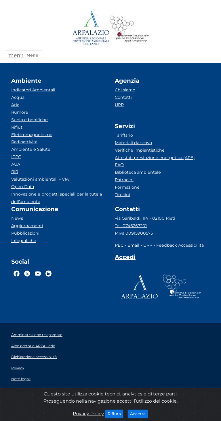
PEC (119, 245)
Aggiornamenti (27, 225)
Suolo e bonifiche (29, 119)
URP (119, 104)
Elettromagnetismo (31, 134)
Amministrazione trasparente (36, 335)
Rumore (19, 112)
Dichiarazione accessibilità (34, 357)
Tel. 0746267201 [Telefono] (131, 225)
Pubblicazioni (25, 233)
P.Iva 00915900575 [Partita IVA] (134, 233)
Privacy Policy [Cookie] (88, 413)
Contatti (123, 97)
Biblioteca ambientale (138, 172)
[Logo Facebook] (16, 273)
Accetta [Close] (139, 413)
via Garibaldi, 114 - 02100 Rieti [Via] (145, 218)
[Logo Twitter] (27, 273)
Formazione (127, 187)
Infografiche (23, 240)
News (17, 218)
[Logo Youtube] (38, 273)
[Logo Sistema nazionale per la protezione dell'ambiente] (130, 28)
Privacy (17, 368)
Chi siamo (125, 89)
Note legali (21, 379)
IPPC (16, 156)
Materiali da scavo (133, 142)
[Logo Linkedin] (48, 273)
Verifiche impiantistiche (140, 150)
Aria (15, 104)
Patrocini (124, 179)
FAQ (119, 164)
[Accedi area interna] (125, 258)
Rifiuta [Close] (115, 413)
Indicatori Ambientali (33, 89)
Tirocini (122, 194)
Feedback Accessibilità (180, 245)
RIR (14, 171)
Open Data (22, 186)
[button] (23, 55)
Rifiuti (17, 127)
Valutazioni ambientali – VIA (40, 179)
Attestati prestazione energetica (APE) (155, 157)
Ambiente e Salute (30, 149)
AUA (15, 164)
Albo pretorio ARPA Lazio (33, 346)
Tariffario (124, 135)
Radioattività (24, 141)
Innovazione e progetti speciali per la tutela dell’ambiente (56, 198)
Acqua (17, 97)
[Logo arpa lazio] (91, 28)
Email (133, 245)
